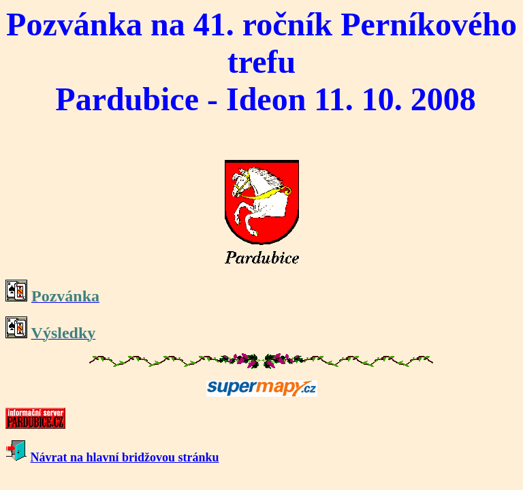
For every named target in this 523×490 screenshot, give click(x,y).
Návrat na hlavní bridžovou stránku (125, 457)
